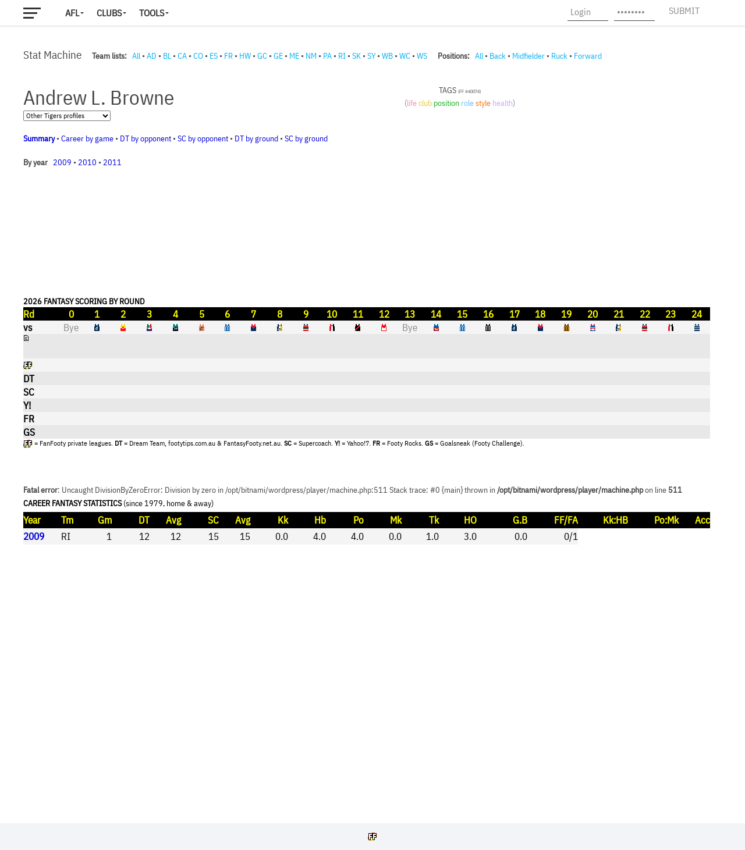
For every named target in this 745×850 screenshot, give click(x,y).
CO (198, 56)
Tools (151, 13)
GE (278, 56)
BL (167, 56)
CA (182, 56)
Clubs (109, 13)
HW (245, 56)
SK (356, 56)
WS (422, 56)
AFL (72, 13)
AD (152, 56)
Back (497, 56)
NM (311, 56)
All (136, 56)
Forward (588, 56)
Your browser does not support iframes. (366, 439)
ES (214, 56)
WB (387, 56)
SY (371, 56)
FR (228, 56)
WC (404, 56)
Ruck (559, 56)
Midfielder (528, 56)
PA (327, 56)
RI (342, 56)
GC (262, 56)
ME (294, 56)
